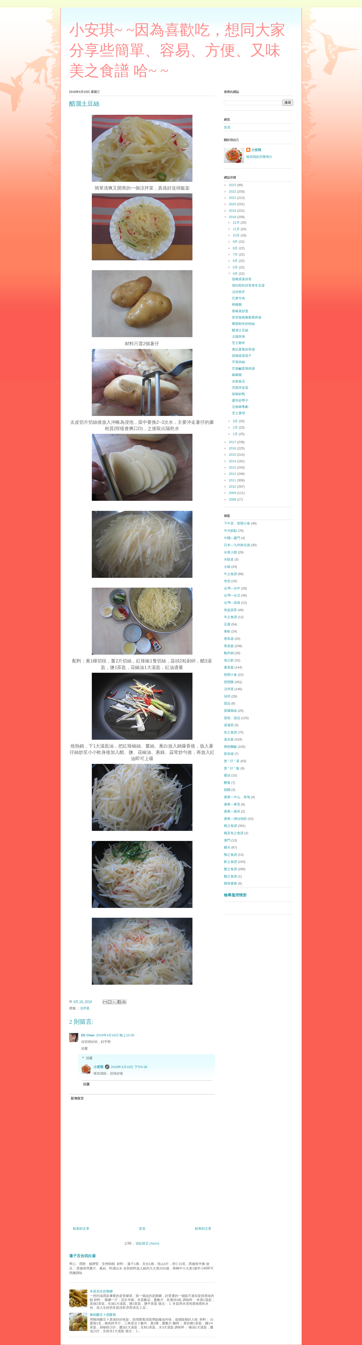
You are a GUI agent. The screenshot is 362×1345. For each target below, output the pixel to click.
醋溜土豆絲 (240, 330)
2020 (233, 204)
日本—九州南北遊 (237, 545)
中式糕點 (230, 531)
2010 (233, 486)
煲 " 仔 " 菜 (232, 761)
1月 (236, 434)
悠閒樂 (229, 682)
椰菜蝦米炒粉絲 (243, 324)
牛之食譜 (230, 574)
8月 (236, 248)
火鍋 (227, 567)
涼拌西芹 (238, 292)
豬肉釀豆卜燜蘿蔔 (103, 1315)
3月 (236, 421)
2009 (233, 493)
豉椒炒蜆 (238, 394)
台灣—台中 (232, 588)
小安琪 (98, 1067)
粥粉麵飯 (230, 747)
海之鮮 (229, 660)
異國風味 (230, 711)
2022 (233, 191)
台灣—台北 (232, 595)
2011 (233, 480)
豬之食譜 (230, 826)
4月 (236, 273)
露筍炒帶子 (240, 400)
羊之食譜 (230, 617)
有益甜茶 (230, 610)
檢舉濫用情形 (235, 895)
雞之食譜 (230, 869)
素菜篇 (229, 667)
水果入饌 (230, 552)
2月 (236, 427)
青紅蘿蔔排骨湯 (243, 349)
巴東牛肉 (238, 298)
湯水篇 (229, 739)
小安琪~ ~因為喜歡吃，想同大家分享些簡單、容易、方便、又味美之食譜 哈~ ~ (177, 50)
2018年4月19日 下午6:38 (129, 1067)
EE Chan (88, 1035)
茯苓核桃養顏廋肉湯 (246, 317)
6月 (236, 261)
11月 (236, 229)
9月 (236, 241)
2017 (233, 442)
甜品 (227, 703)
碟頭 (227, 775)
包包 (227, 581)
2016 (233, 448)
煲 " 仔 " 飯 (232, 768)
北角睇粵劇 (240, 407)
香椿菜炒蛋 (240, 311)
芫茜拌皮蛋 (240, 388)
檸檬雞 (237, 304)
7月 (236, 254)
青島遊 (229, 639)
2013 (233, 467)
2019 (233, 211)
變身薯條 (230, 883)
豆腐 (227, 624)
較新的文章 (81, 1228)
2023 (233, 185)
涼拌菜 (85, 1008)
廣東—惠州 (232, 811)
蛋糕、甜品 (232, 718)
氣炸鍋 (229, 653)
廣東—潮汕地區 (235, 819)
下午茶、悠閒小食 (237, 523)
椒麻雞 (237, 375)
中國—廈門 (232, 538)
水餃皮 (229, 559)
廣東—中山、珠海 (237, 797)
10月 (236, 235)
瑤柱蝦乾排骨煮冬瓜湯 (248, 285)
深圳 (227, 696)
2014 (233, 461)
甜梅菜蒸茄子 (242, 356)
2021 (233, 198)
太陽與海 (238, 336)
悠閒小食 (230, 675)
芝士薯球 (238, 413)
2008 (233, 499)
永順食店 (238, 381)
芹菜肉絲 (238, 362)
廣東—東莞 (232, 804)
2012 (233, 474)
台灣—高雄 (232, 603)
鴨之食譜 (230, 855)
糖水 (227, 847)
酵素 (227, 783)
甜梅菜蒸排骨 (242, 279)
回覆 (84, 1048)
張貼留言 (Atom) (147, 1243)
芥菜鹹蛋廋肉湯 (243, 368)
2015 (233, 454)
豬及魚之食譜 (234, 833)
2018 (233, 217)
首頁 (142, 1228)
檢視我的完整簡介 (259, 157)
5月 (236, 267)
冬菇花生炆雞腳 (101, 1291)
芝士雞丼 (238, 343)
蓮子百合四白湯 (82, 1256)
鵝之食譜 (230, 876)
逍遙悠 (229, 725)
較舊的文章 (203, 1228)
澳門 (227, 840)
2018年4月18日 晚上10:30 (115, 1035)
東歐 (227, 631)
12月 (236, 222)
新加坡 (229, 754)
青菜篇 (229, 646)
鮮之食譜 (230, 862)
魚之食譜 (230, 732)
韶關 (227, 790)
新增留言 (77, 1098)
